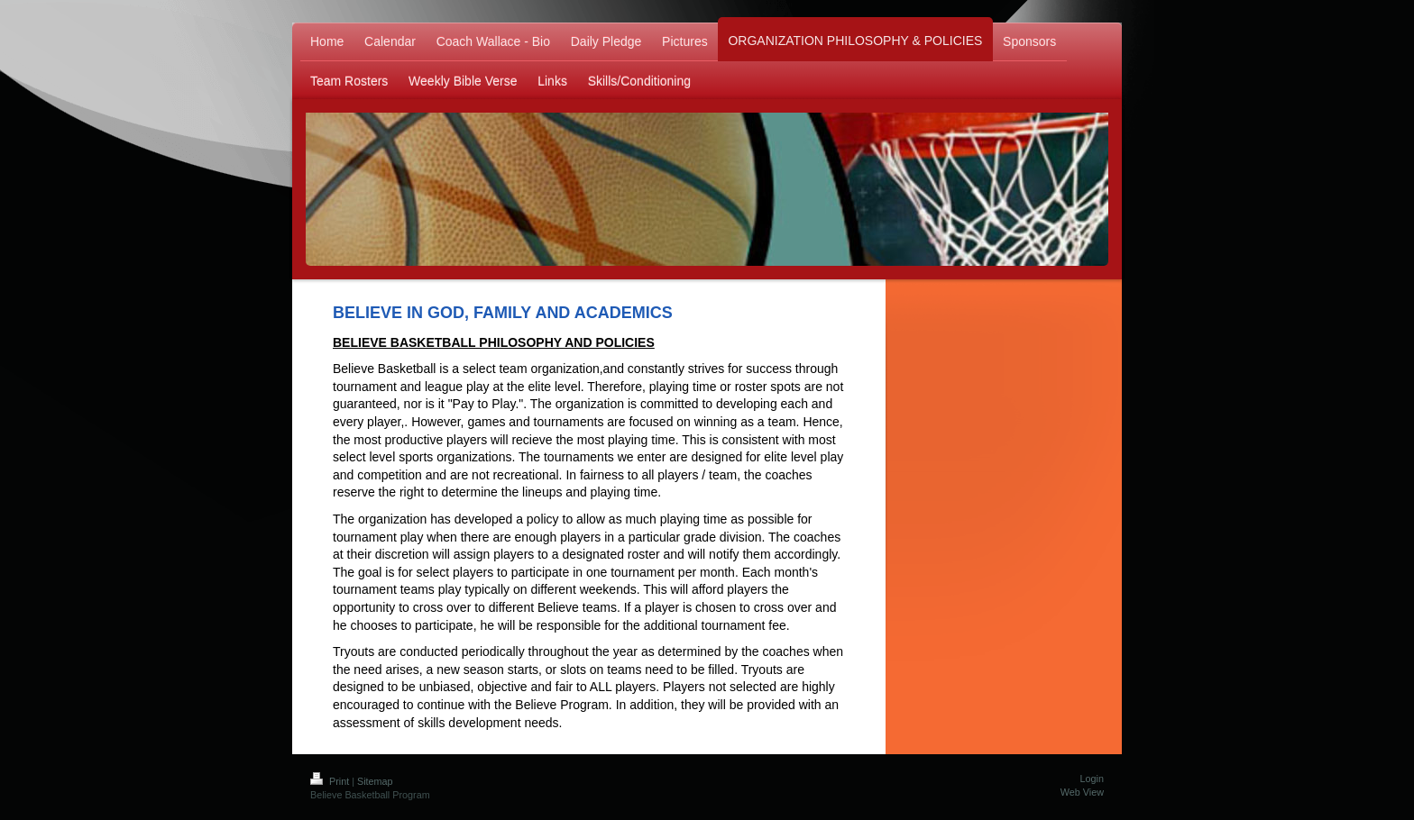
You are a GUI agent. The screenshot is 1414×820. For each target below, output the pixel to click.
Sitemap (375, 781)
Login (1092, 778)
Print (331, 781)
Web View (1082, 792)
